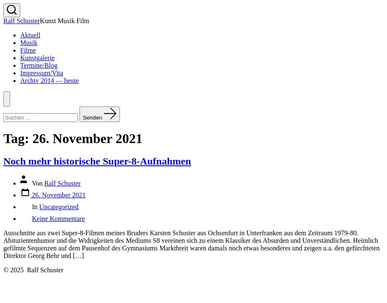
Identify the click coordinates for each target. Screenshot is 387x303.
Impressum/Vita (41, 73)
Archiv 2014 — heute (49, 80)
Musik (28, 42)
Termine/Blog (39, 65)
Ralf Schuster (62, 183)
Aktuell (30, 35)
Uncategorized (58, 206)
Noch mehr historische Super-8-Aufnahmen (97, 161)
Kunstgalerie (37, 57)
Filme (28, 50)
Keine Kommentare (58, 218)
